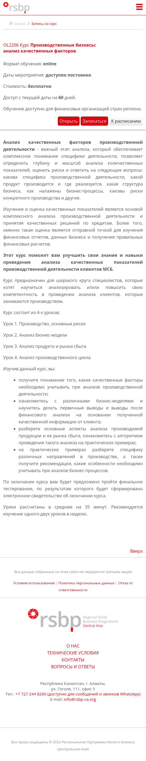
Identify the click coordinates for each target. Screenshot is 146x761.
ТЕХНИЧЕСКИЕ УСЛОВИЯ (73, 653)
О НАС (73, 646)
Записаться (94, 121)
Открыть (69, 121)
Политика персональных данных (86, 583)
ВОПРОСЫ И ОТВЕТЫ (73, 667)
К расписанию (126, 121)
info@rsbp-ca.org (80, 699)
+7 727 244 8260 (30, 693)
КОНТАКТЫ (73, 660)
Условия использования (34, 583)
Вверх (136, 551)
